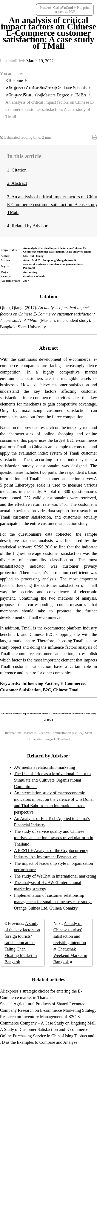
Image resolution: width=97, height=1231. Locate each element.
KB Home (14, 80)
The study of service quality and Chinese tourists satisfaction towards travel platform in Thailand (53, 837)
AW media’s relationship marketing (44, 767)
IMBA (81, 95)
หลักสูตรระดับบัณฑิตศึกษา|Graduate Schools (46, 87)
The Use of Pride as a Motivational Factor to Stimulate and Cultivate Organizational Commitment (52, 780)
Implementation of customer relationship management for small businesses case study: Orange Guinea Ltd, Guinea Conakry (53, 901)
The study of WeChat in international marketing (55, 876)
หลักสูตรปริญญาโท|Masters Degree (37, 95)
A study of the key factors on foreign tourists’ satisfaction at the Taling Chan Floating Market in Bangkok (22, 942)
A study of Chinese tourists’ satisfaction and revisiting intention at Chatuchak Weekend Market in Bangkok (70, 942)
